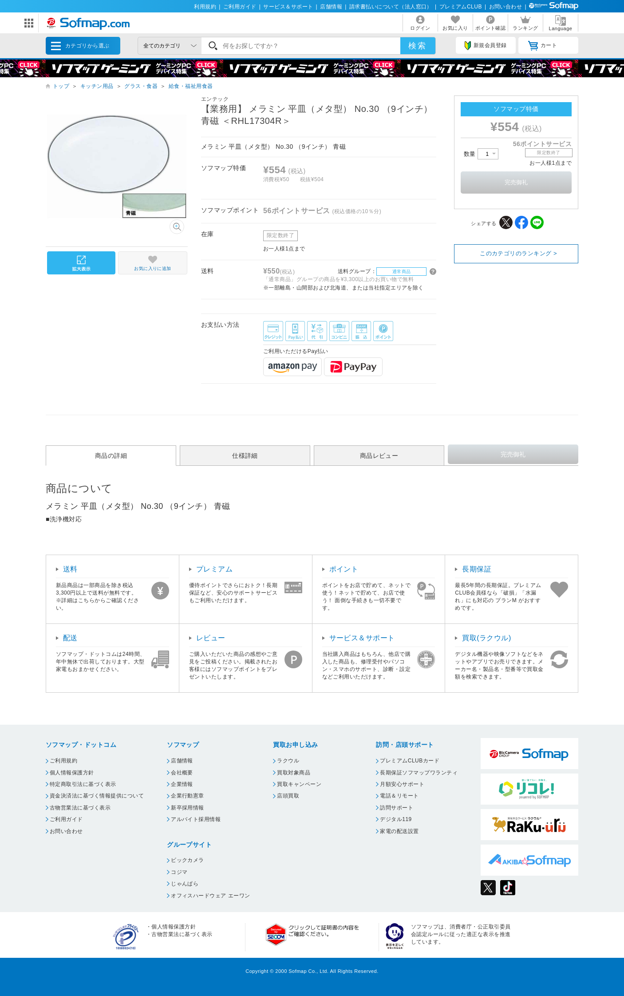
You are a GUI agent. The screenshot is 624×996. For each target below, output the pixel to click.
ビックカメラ (187, 860)
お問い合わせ (505, 7)
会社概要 (182, 773)
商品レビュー (379, 455)
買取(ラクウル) (486, 638)
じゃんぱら (184, 884)
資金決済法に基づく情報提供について (97, 796)
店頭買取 (288, 796)
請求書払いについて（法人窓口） (390, 7)
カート (542, 46)
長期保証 (476, 569)
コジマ (179, 872)
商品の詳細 (111, 455)
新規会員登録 (485, 45)
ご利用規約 (63, 761)
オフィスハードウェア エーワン (210, 896)
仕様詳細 (245, 455)
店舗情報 (331, 7)
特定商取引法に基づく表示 (83, 784)
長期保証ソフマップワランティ (419, 773)
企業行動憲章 (187, 796)
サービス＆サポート (288, 7)
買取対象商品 (293, 773)
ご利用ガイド (240, 7)
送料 (70, 569)
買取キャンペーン (299, 784)
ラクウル (288, 761)
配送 (70, 638)
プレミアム (214, 569)
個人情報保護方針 (72, 773)
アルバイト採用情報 (196, 819)
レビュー (210, 638)
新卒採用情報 (187, 808)
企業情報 (182, 784)
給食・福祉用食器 (191, 86)
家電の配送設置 (399, 831)
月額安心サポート (402, 784)
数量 (481, 153)
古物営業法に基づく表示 (80, 808)
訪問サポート (396, 808)
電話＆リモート (399, 796)
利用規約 (205, 7)
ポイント (344, 569)
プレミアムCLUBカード (409, 761)
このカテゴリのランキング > (518, 253)
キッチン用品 (97, 86)
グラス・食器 (141, 86)
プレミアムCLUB (460, 7)
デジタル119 (395, 819)
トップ (61, 86)
